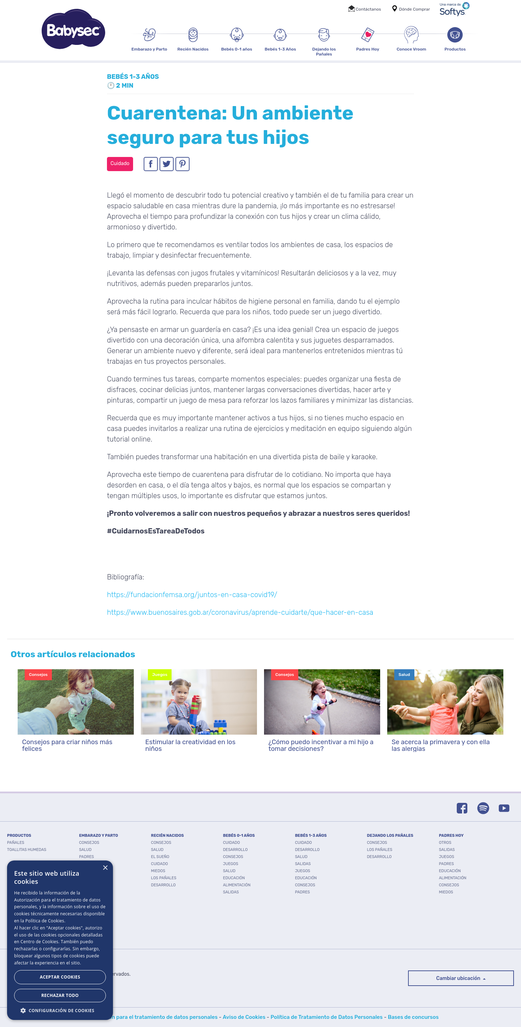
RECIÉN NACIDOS (167, 835)
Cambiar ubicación (458, 978)
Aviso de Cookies (244, 1017)
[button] (60, 1010)
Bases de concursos (413, 1017)
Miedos (158, 871)
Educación (234, 878)
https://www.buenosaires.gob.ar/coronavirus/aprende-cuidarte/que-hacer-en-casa (240, 612)
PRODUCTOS (19, 835)
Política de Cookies (44, 921)
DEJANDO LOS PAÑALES (390, 835)
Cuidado (159, 864)
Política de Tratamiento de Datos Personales (327, 1017)
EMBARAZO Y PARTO (98, 835)
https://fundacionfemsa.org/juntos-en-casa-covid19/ (192, 594)
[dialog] (60, 940)
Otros (445, 842)
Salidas (231, 892)
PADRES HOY (451, 835)
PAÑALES (15, 842)
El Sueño (160, 856)
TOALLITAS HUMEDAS (26, 849)
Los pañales (163, 878)
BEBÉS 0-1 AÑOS (239, 835)
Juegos (230, 864)
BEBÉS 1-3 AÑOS (311, 835)
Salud (85, 849)
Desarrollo (163, 885)
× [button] (105, 868)
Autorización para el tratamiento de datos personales (149, 1017)
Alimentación (237, 885)
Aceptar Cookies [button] (60, 977)
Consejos (89, 842)
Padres (86, 856)
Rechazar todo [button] (60, 995)
